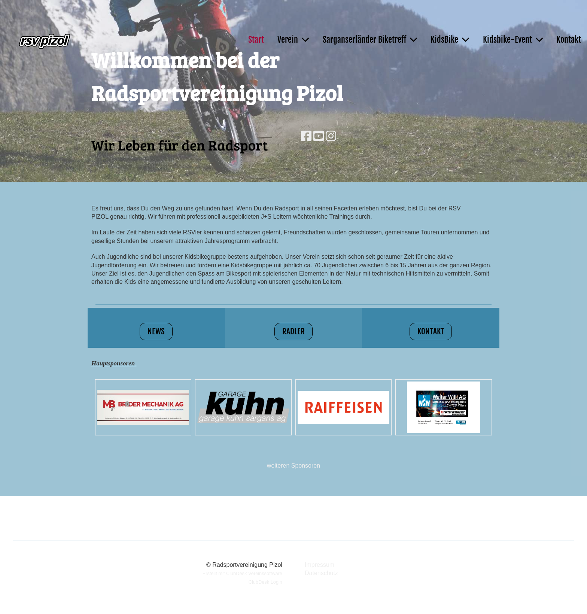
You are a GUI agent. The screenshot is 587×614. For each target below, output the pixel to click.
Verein (293, 39)
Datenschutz (321, 573)
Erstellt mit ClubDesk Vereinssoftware (242, 573)
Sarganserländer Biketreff (370, 39)
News (156, 331)
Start (256, 39)
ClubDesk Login (265, 582)
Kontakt (568, 39)
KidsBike (450, 39)
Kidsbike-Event (513, 39)
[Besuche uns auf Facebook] (306, 136)
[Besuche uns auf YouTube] (318, 136)
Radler (293, 331)
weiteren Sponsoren (293, 465)
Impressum (319, 565)
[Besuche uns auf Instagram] (331, 136)
